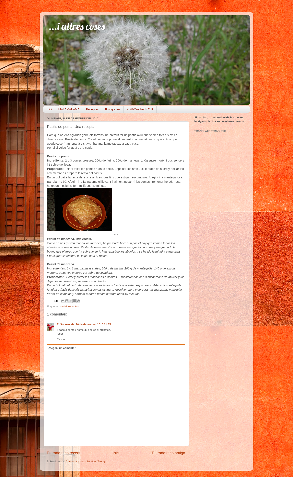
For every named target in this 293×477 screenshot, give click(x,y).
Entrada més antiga (168, 453)
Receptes (92, 109)
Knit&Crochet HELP (140, 109)
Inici (49, 109)
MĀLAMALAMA (68, 109)
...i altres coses (77, 26)
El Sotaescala (65, 324)
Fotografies (112, 109)
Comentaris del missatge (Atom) (85, 461)
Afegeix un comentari (62, 348)
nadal (63, 306)
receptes (73, 306)
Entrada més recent (63, 453)
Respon (61, 339)
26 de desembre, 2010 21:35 (93, 324)
